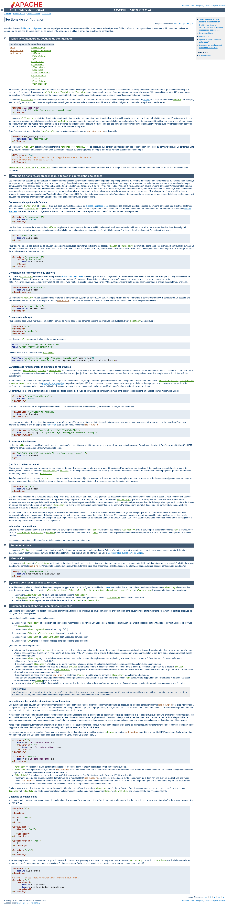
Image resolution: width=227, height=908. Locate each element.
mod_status (63, 300)
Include (73, 667)
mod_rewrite (91, 425)
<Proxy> (35, 78)
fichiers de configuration (32, 28)
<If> (33, 59)
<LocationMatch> (40, 73)
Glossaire (210, 5)
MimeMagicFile (49, 131)
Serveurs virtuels (206, 33)
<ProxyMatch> (38, 81)
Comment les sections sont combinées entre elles (210, 46)
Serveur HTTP (19, 13)
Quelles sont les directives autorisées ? (35, 582)
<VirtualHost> (39, 84)
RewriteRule (121, 791)
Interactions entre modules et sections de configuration (39, 701)
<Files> (35, 53)
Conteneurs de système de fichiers (28, 202)
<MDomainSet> (38, 75)
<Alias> (26, 339)
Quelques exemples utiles (23, 796)
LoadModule (62, 121)
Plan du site (220, 5)
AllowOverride (33, 595)
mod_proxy (15, 53)
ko (188, 24)
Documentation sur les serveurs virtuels (125, 553)
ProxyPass (48, 352)
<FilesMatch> (38, 56)
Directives (195, 5)
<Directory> (38, 48)
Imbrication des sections (22, 526)
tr (193, 24)
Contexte (108, 587)
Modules (185, 5)
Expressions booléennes (22, 441)
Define (177, 100)
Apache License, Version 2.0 (28, 903)
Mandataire (204, 36)
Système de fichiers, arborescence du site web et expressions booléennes (211, 27)
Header (110, 732)
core (12, 48)
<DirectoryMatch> (41, 51)
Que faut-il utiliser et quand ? (25, 464)
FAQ (202, 5)
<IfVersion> (38, 67)
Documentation (33, 13)
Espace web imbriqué (20, 317)
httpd (146, 100)
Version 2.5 (46, 13)
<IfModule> (37, 64)
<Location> (37, 70)
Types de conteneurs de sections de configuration (209, 20)
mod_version (16, 51)
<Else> (39, 680)
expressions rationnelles (97, 206)
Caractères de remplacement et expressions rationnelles (40, 367)
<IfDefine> (37, 62)
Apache (7, 13)
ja (184, 24)
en (175, 24)
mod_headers (131, 732)
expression (51, 425)
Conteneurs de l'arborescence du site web (32, 273)
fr (180, 24)
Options (43, 508)
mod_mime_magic (95, 131)
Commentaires (205, 55)
